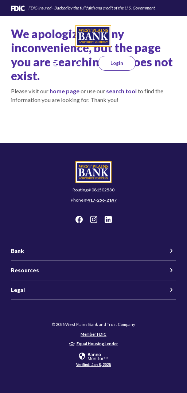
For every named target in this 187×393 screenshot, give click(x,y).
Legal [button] (18, 290)
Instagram (93, 219)
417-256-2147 (102, 200)
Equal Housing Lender (97, 343)
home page (64, 90)
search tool (121, 90)
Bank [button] (17, 251)
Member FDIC (93, 334)
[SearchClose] (78, 63)
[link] (93, 359)
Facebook (79, 219)
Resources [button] (25, 270)
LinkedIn (108, 219)
